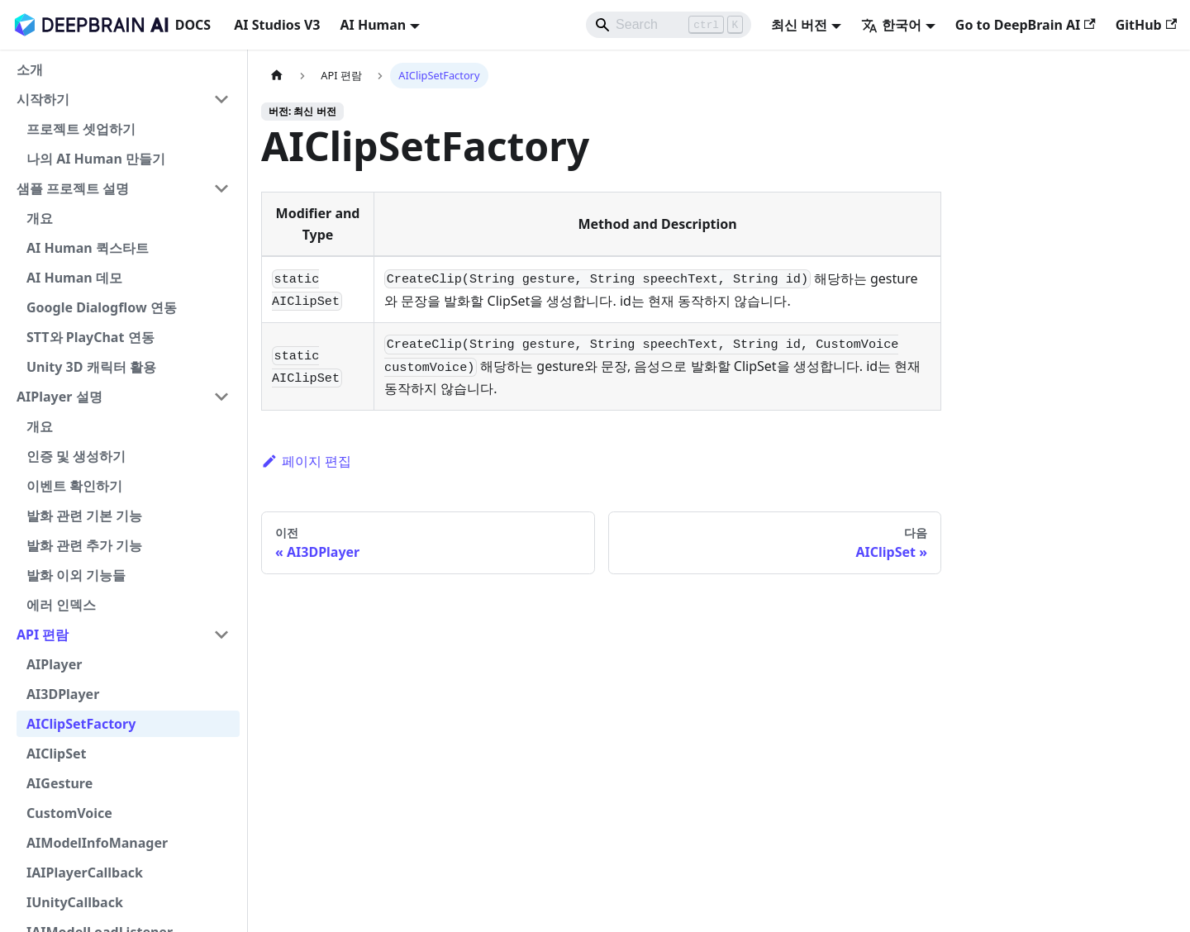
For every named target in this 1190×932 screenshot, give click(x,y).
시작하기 (43, 99)
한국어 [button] (891, 25)
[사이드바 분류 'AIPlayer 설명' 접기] (221, 396)
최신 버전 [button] (799, 25)
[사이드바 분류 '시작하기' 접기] (221, 99)
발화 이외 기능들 (76, 575)
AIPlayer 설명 (59, 397)
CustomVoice (69, 813)
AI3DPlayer (62, 694)
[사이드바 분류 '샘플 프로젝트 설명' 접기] (221, 188)
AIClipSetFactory (81, 724)
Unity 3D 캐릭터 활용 (91, 367)
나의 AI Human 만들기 (95, 159)
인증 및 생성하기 (76, 456)
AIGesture (59, 783)
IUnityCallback (74, 902)
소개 (30, 69)
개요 (39, 218)
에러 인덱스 (61, 605)
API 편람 (43, 634)
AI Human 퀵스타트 (87, 248)
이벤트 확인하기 (74, 486)
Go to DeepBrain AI (1025, 25)
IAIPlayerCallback (84, 872)
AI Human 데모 (74, 278)
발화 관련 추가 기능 (84, 545)
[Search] (668, 25)
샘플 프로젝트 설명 (73, 188)
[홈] (277, 75)
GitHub (1146, 25)
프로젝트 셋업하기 (81, 129)
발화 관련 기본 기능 (84, 515)
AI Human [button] (373, 25)
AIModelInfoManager (97, 843)
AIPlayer (54, 664)
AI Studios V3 (277, 25)
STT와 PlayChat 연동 (90, 337)
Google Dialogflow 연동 (101, 307)
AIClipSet (56, 753)
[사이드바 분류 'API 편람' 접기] (221, 634)
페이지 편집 (306, 461)
